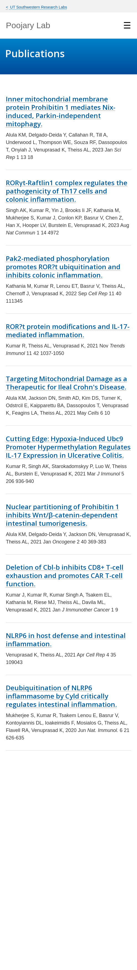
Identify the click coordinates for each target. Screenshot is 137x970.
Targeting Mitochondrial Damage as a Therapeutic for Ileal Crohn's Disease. (66, 382)
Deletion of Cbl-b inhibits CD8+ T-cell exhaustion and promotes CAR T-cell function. (64, 575)
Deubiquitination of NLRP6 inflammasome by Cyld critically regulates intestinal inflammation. (61, 696)
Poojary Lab (28, 25)
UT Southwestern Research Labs (38, 7)
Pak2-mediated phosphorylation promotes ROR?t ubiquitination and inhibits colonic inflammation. (63, 266)
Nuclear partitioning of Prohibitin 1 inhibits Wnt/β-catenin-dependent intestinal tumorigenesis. (62, 515)
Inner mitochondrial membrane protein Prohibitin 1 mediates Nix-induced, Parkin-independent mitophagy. (60, 111)
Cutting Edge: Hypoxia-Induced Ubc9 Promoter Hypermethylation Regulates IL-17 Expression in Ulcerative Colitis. (68, 447)
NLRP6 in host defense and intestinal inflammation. (66, 639)
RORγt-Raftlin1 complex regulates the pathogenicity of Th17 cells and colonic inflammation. (66, 191)
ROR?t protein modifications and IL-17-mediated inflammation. (68, 330)
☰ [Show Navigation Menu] (127, 25)
